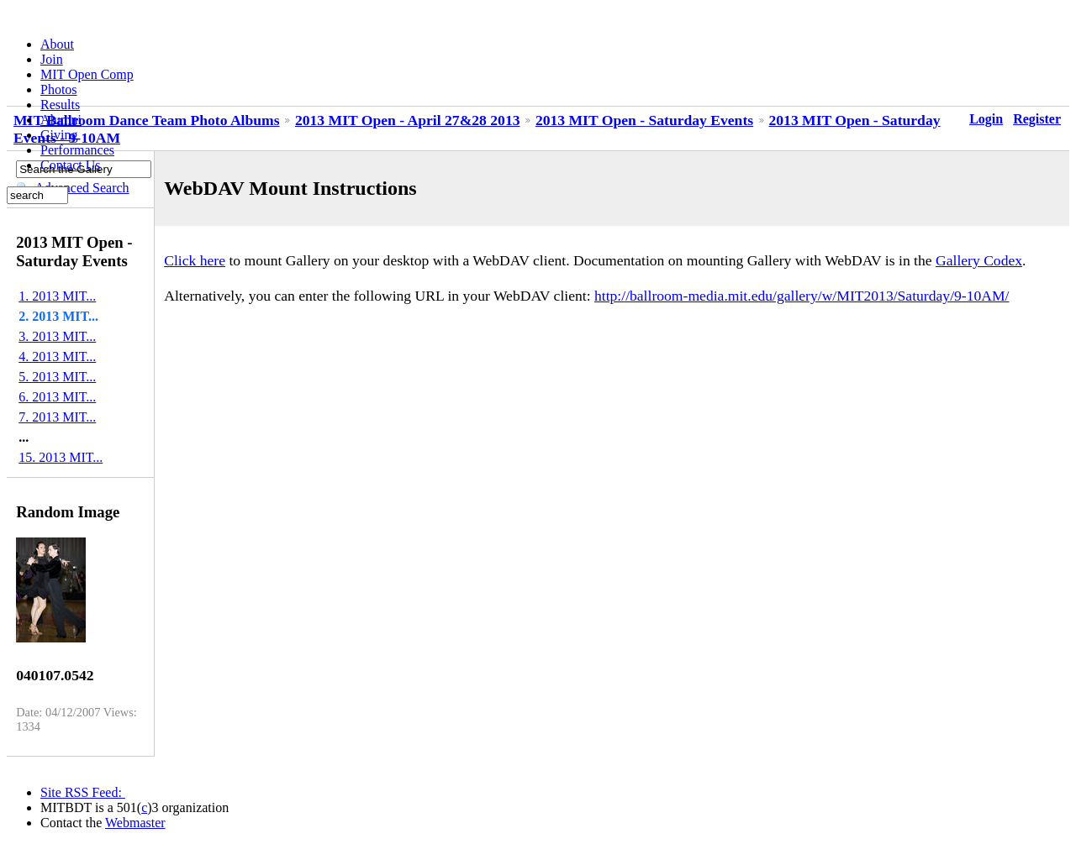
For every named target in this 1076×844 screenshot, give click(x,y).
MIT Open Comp (87, 74)
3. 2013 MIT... (57, 336)
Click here (194, 260)
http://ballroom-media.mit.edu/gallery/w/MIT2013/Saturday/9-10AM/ (802, 295)
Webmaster (135, 822)
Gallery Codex (979, 260)
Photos (58, 89)
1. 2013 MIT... (57, 296)
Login (986, 119)
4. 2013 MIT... (57, 356)
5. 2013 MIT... (57, 377)
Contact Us (70, 165)
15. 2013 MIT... (60, 457)
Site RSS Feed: (82, 792)
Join (51, 59)
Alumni (61, 120)
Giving (58, 135)
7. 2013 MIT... (57, 417)
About (57, 44)
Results (60, 104)
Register (1037, 119)
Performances (77, 150)
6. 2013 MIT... (57, 397)
